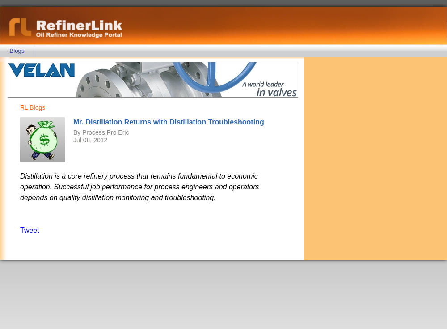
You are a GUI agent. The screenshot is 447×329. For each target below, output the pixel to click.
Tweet (29, 230)
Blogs (16, 50)
